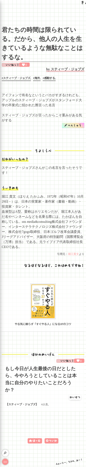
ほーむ (36, 440)
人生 (45, 404)
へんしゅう (74, 125)
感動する (49, 78)
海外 (37, 78)
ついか (53, 440)
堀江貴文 (73, 254)
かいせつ (74, 397)
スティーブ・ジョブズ (67, 69)
